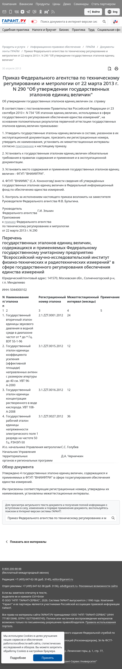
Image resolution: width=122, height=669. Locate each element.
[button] (115, 21)
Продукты (43, 4)
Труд (91, 30)
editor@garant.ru (62, 579)
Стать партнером (104, 4)
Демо (67, 4)
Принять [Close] (48, 658)
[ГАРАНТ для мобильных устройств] (10, 12)
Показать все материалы (25, 542)
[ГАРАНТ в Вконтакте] (17, 12)
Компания (9, 4)
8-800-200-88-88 (11, 569)
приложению (24, 146)
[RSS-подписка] (53, 12)
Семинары (81, 4)
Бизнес (64, 30)
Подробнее (18, 658)
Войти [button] (93, 12)
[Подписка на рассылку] (4, 12)
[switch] (34, 21)
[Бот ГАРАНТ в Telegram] (34, 12)
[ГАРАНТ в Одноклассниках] (40, 12)
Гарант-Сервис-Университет (79, 661)
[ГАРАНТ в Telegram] (28, 12)
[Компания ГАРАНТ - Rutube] (47, 12)
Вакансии (26, 4)
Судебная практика (15, 30)
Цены (56, 4)
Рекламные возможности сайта (98, 586)
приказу (10, 222)
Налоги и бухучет (44, 30)
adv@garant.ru (69, 586)
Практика (78, 30)
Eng (112, 12)
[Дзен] (22, 12)
